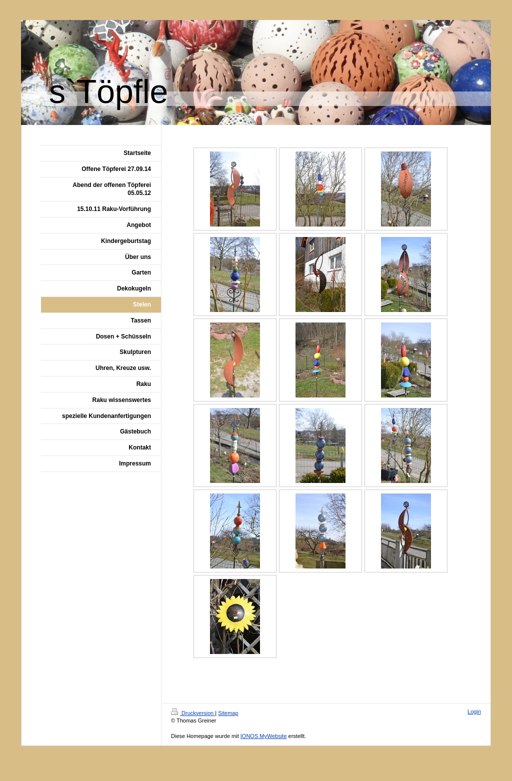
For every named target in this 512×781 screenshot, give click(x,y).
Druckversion (193, 713)
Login (474, 711)
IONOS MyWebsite (263, 736)
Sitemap (228, 713)
